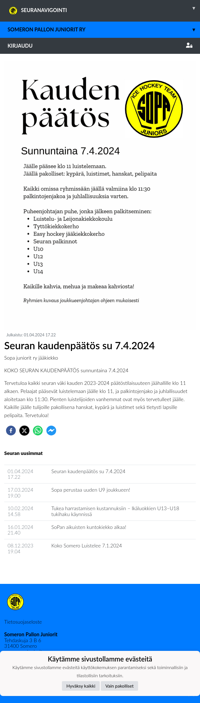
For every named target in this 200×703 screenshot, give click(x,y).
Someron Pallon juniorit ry (104, 30)
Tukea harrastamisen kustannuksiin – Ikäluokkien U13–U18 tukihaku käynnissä (115, 511)
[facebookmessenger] (51, 430)
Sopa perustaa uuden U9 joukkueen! (90, 490)
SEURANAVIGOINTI (104, 8)
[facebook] (11, 430)
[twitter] (24, 430)
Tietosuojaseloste (23, 622)
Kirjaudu (100, 46)
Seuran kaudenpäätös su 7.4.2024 (88, 471)
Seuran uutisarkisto (29, 567)
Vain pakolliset (119, 685)
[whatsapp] (38, 430)
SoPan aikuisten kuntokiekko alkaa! (88, 527)
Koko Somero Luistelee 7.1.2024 (86, 545)
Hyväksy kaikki (80, 685)
